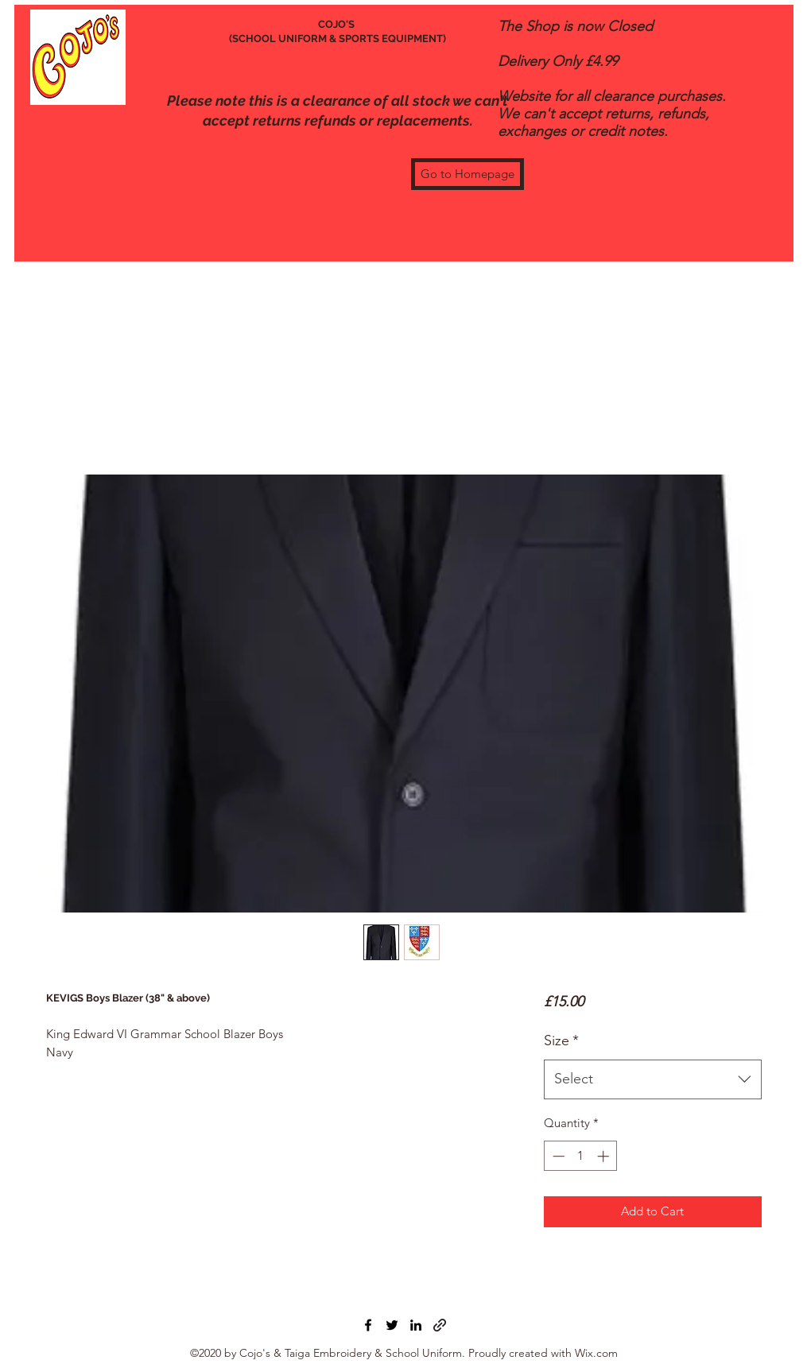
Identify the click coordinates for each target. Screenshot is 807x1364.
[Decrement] (557, 1156)
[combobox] (652, 1079)
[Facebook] (368, 1325)
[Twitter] (392, 1325)
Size (561, 1040)
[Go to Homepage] (467, 174)
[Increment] (604, 1156)
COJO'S (337, 24)
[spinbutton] (581, 1156)
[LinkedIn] (416, 1325)
